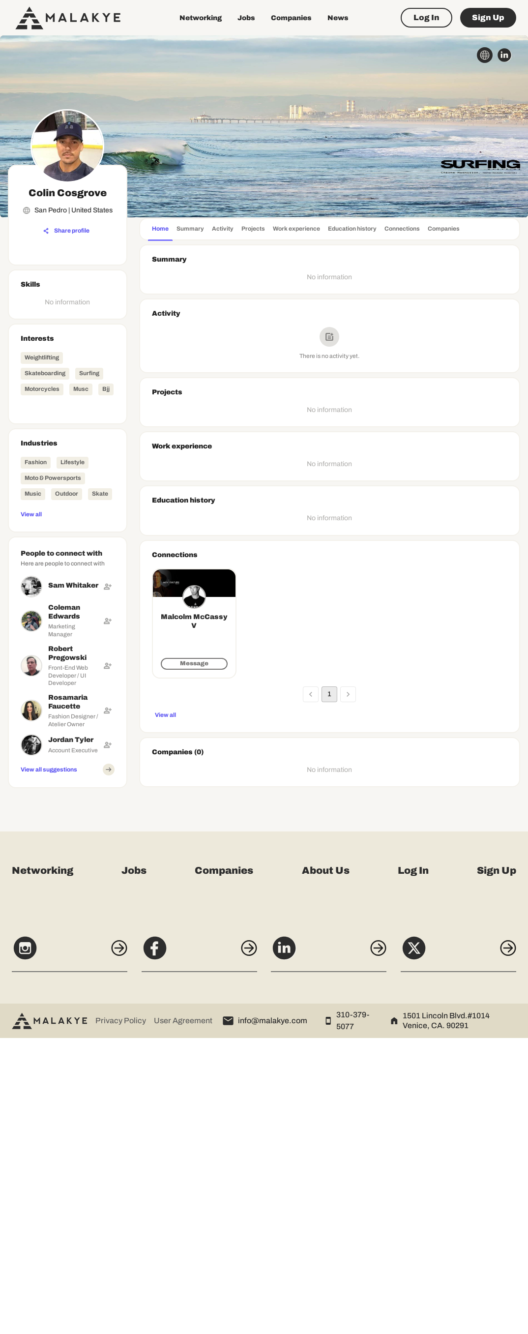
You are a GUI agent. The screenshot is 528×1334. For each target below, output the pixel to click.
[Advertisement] (67, 939)
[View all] (68, 514)
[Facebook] (196, 1249)
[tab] (160, 230)
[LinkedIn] (332, 1249)
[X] (467, 1249)
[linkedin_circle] (504, 55)
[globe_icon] (485, 55)
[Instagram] (61, 1249)
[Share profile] (66, 231)
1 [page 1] (329, 694)
